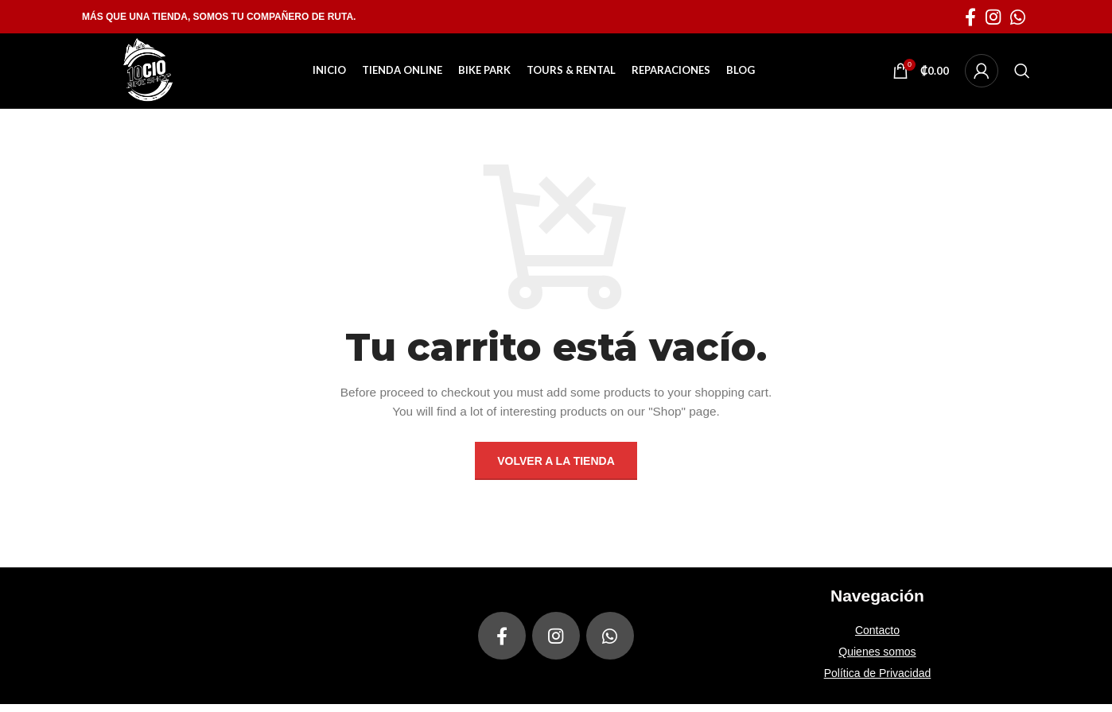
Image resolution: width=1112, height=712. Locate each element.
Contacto (877, 638)
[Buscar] (1022, 75)
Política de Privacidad (877, 681)
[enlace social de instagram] (993, 16)
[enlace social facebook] (970, 16)
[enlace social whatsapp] (1017, 16)
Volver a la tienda (556, 468)
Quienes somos (877, 659)
